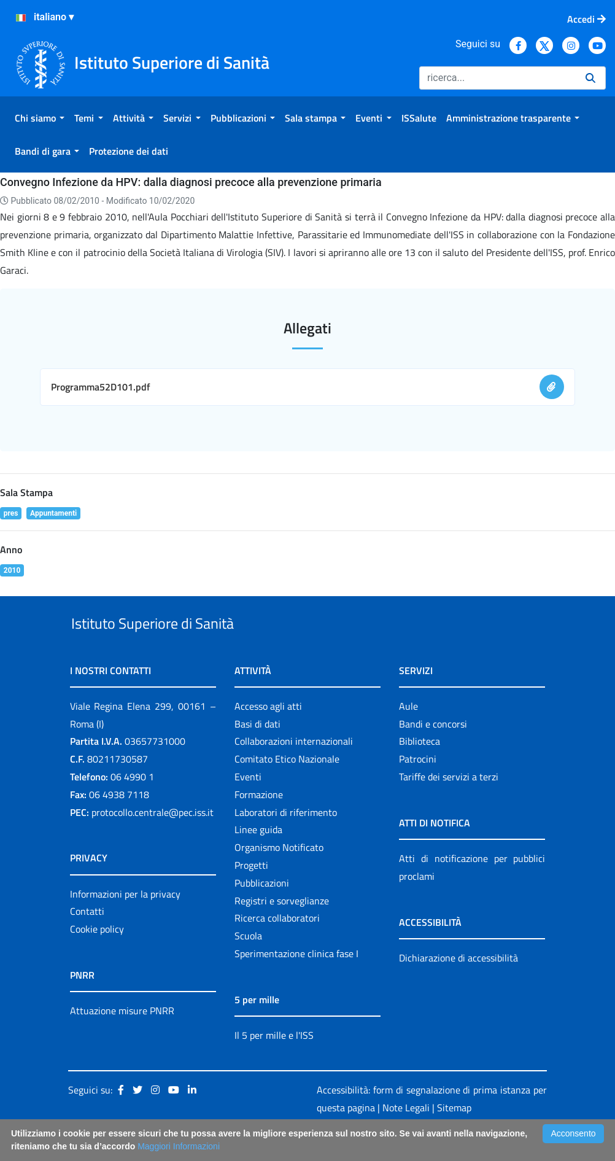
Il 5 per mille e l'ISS (274, 1063)
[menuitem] (39, 118)
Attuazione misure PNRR (122, 1038)
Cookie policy (97, 957)
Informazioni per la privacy (125, 922)
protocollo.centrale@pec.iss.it (152, 840)
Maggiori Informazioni (178, 1146)
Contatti (87, 940)
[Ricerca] (497, 78)
